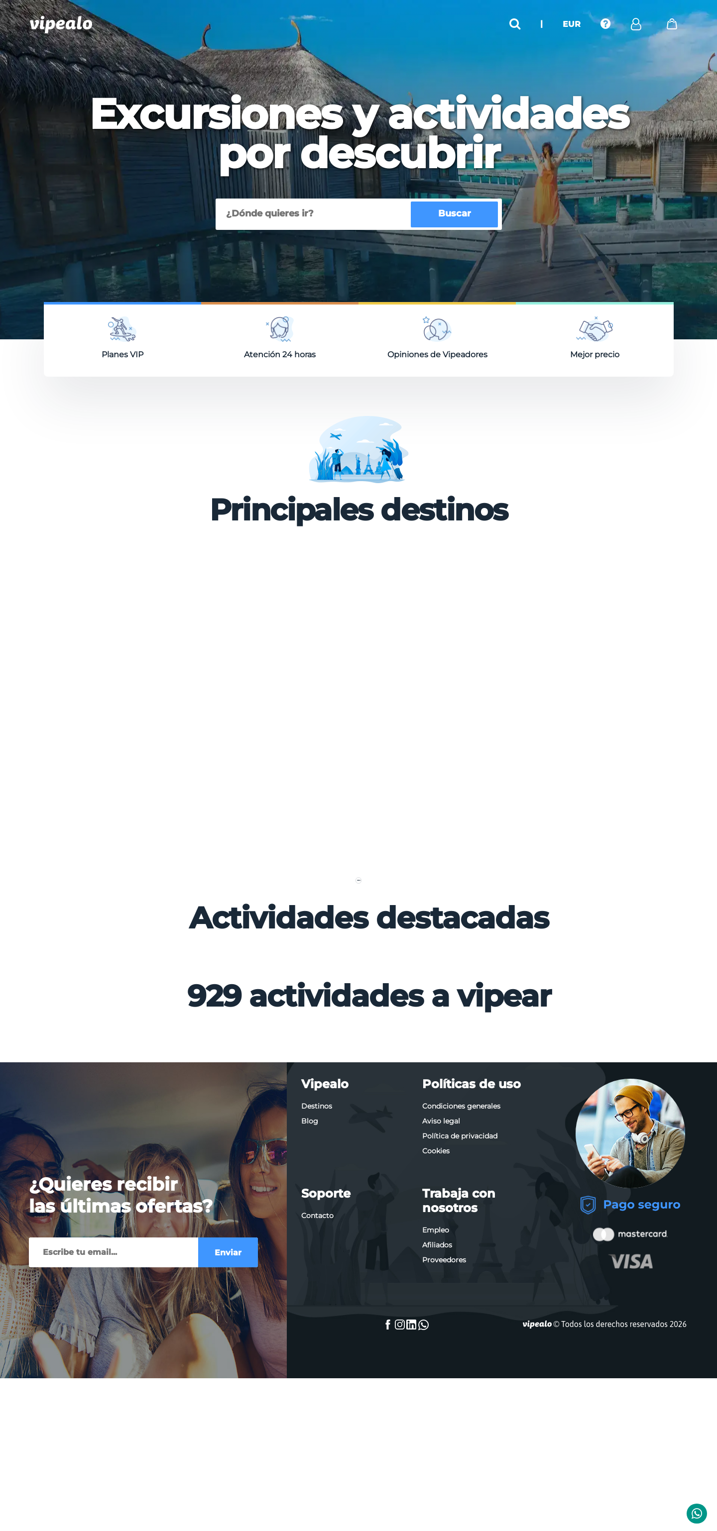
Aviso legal (441, 1303)
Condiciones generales (461, 1288)
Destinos (316, 1288)
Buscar (454, 213)
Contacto (317, 1397)
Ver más (358, 1040)
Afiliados (437, 1427)
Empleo (435, 1412)
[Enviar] (113, 1434)
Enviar (228, 1434)
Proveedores (444, 1441)
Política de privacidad (459, 1318)
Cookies (436, 1332)
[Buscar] (315, 214)
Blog (309, 1303)
